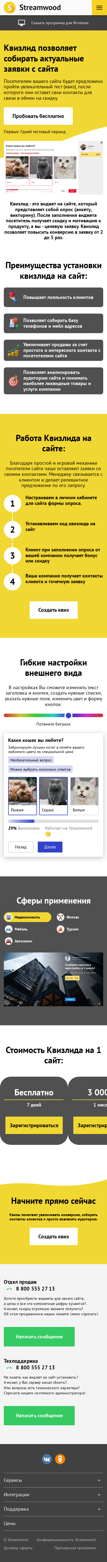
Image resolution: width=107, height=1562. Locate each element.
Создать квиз (53, 609)
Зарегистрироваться (34, 1125)
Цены (9, 1523)
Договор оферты (18, 1547)
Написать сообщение (39, 1336)
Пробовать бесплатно (38, 116)
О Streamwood (16, 1539)
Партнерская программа (75, 1547)
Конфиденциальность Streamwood (66, 1539)
